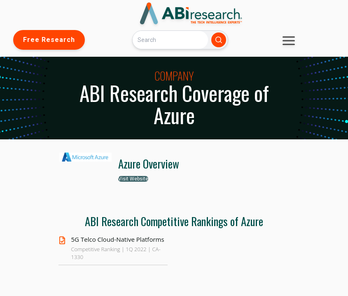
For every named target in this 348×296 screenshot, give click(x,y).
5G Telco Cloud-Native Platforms (117, 239)
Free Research (49, 40)
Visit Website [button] (133, 179)
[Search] (170, 40)
